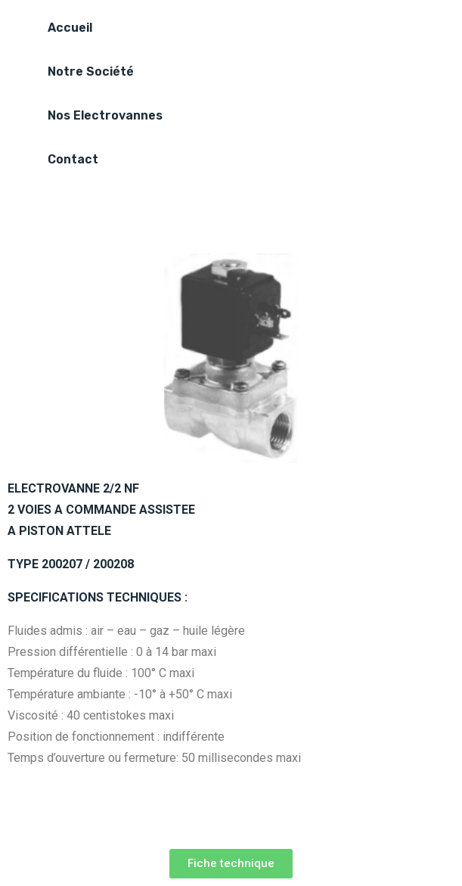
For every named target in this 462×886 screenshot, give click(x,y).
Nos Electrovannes (105, 115)
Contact (73, 159)
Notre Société (91, 71)
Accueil (70, 27)
